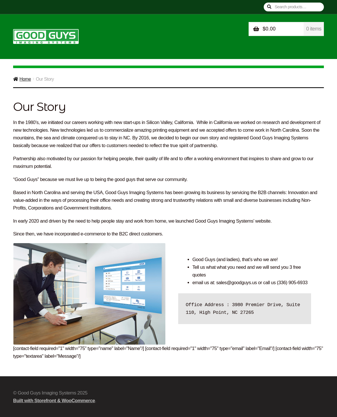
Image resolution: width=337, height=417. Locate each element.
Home (25, 79)
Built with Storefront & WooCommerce (54, 400)
